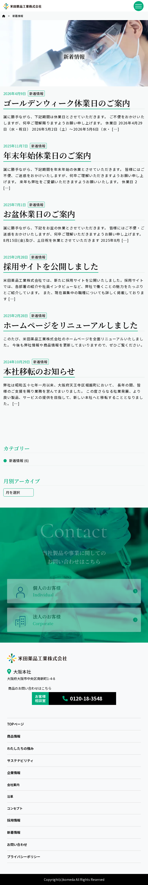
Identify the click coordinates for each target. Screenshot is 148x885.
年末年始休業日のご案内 (47, 155)
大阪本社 (22, 671)
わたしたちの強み (20, 748)
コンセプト (15, 808)
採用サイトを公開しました (50, 266)
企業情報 (13, 772)
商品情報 (13, 736)
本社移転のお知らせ (39, 371)
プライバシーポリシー (23, 856)
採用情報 (13, 820)
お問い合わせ (17, 844)
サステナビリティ (20, 760)
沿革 (10, 796)
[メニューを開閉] (139, 6)
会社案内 (13, 784)
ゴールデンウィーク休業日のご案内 (66, 102)
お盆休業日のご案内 (39, 213)
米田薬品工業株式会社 (22, 6)
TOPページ (15, 724)
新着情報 (36, 93)
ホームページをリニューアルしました (70, 325)
